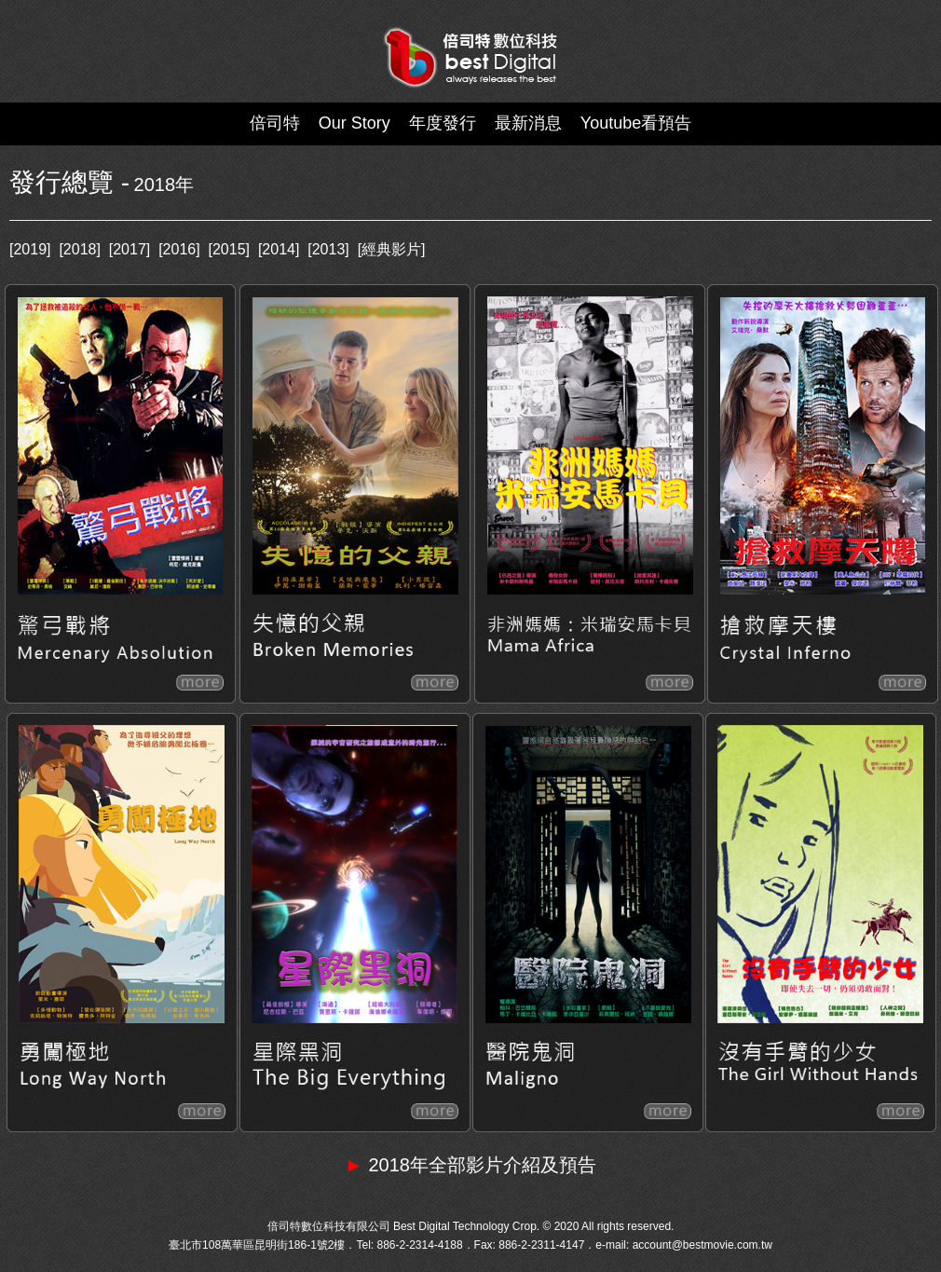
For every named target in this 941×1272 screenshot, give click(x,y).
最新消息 (528, 123)
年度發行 (442, 123)
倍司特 (275, 123)
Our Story (354, 123)
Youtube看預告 (635, 123)
